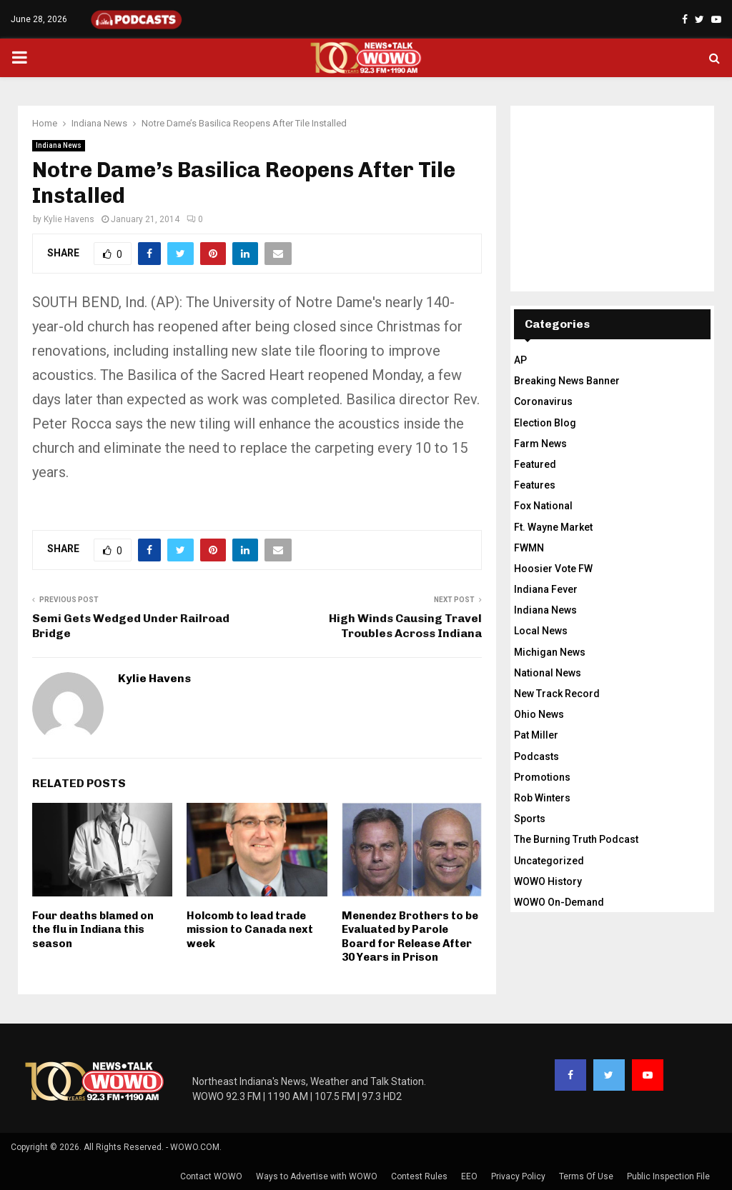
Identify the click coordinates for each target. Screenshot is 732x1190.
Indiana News (58, 145)
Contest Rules (419, 1176)
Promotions (542, 777)
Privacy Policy (518, 1176)
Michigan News (549, 652)
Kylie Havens (69, 219)
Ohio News (539, 714)
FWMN (529, 548)
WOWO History (548, 881)
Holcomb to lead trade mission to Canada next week (250, 929)
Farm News (540, 443)
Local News (541, 630)
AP (520, 360)
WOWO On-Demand (559, 902)
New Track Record (557, 693)
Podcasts (536, 756)
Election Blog (545, 423)
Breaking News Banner (567, 380)
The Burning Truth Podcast (576, 839)
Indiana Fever (546, 589)
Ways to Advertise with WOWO (316, 1176)
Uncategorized (549, 860)
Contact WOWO (211, 1176)
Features (534, 485)
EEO (469, 1176)
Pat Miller (536, 735)
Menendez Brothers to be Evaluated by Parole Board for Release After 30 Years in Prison (410, 936)
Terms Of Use (586, 1176)
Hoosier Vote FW (553, 568)
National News (547, 673)
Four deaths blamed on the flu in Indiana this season (93, 929)
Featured (535, 464)
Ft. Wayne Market (553, 527)
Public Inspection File (668, 1176)
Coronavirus (543, 401)
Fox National (543, 505)
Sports (529, 818)
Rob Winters (542, 798)
